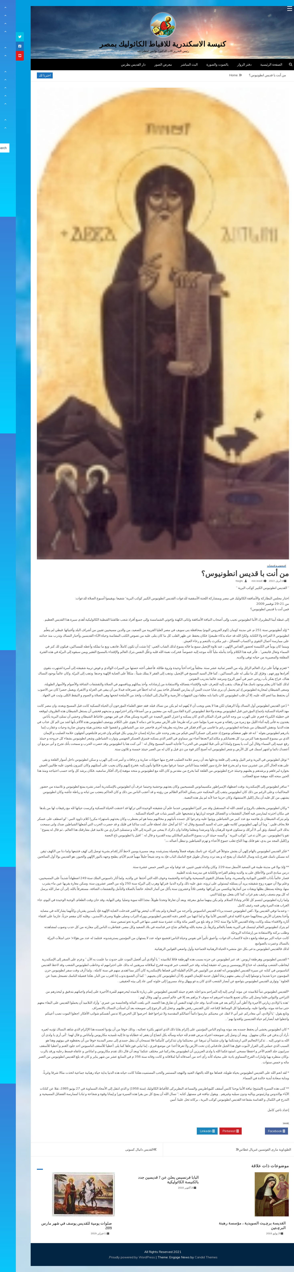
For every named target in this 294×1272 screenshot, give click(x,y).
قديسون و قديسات (260, 565)
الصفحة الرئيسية (255, 64)
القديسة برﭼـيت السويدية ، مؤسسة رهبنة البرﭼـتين (236, 1225)
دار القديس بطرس (117, 64)
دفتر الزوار (228, 64)
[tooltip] (4, 37)
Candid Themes (190, 1257)
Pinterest (215, 1131)
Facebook (260, 1131)
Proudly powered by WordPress (116, 1257)
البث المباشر (173, 64)
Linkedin (191, 1131)
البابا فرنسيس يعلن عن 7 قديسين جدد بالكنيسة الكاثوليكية (152, 1180)
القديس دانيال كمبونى (123, 1149)
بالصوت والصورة (202, 64)
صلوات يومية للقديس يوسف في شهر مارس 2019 (60, 1226)
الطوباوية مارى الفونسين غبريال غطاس (249, 1149)
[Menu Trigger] (273, 8)
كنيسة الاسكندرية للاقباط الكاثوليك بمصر (147, 44)
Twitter (237, 1131)
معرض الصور (147, 64)
